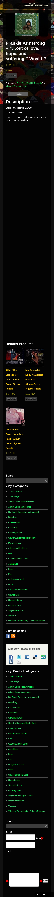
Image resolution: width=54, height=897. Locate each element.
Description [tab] (17, 94)
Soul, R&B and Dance (18, 590)
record (18, 86)
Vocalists (12, 615)
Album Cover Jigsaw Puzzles (21, 502)
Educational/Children (17, 548)
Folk (18, 83)
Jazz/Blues (13, 564)
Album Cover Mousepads (19, 507)
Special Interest (15, 600)
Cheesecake (14, 522)
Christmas (12, 527)
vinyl (25, 86)
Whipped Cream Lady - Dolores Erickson (26, 621)
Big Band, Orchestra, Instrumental (23, 512)
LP (13, 86)
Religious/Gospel (16, 579)
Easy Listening (14, 543)
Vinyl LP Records (34, 83)
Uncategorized (14, 605)
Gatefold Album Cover (18, 558)
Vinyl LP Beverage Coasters (21, 795)
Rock (10, 584)
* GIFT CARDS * (15, 491)
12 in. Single (13, 496)
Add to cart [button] (11, 399)
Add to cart (11, 75)
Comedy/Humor (15, 533)
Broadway (12, 517)
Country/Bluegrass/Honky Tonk (22, 538)
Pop (23, 83)
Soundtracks (14, 595)
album (8, 86)
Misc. (10, 569)
